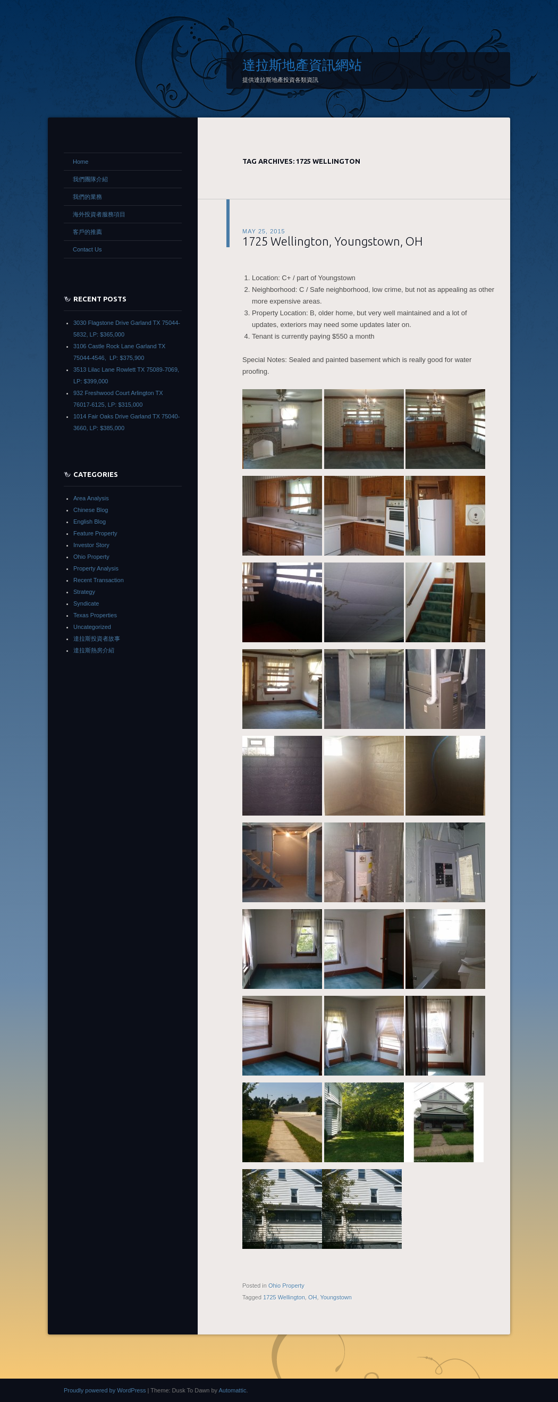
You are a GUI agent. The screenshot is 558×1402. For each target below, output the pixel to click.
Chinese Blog (90, 510)
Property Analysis (96, 568)
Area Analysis (91, 498)
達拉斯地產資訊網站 (302, 64)
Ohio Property (286, 1285)
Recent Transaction (98, 580)
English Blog (89, 521)
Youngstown (336, 1297)
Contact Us (87, 249)
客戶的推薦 (87, 232)
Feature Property (95, 533)
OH (312, 1297)
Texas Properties (95, 615)
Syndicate (86, 603)
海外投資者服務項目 (99, 214)
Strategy (84, 592)
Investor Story (91, 545)
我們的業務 (87, 197)
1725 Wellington (284, 1297)
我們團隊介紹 (90, 179)
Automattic (232, 1390)
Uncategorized (92, 627)
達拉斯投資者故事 (96, 638)
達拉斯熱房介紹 (93, 650)
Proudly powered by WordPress (105, 1390)
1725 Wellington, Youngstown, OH (332, 241)
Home (80, 161)
